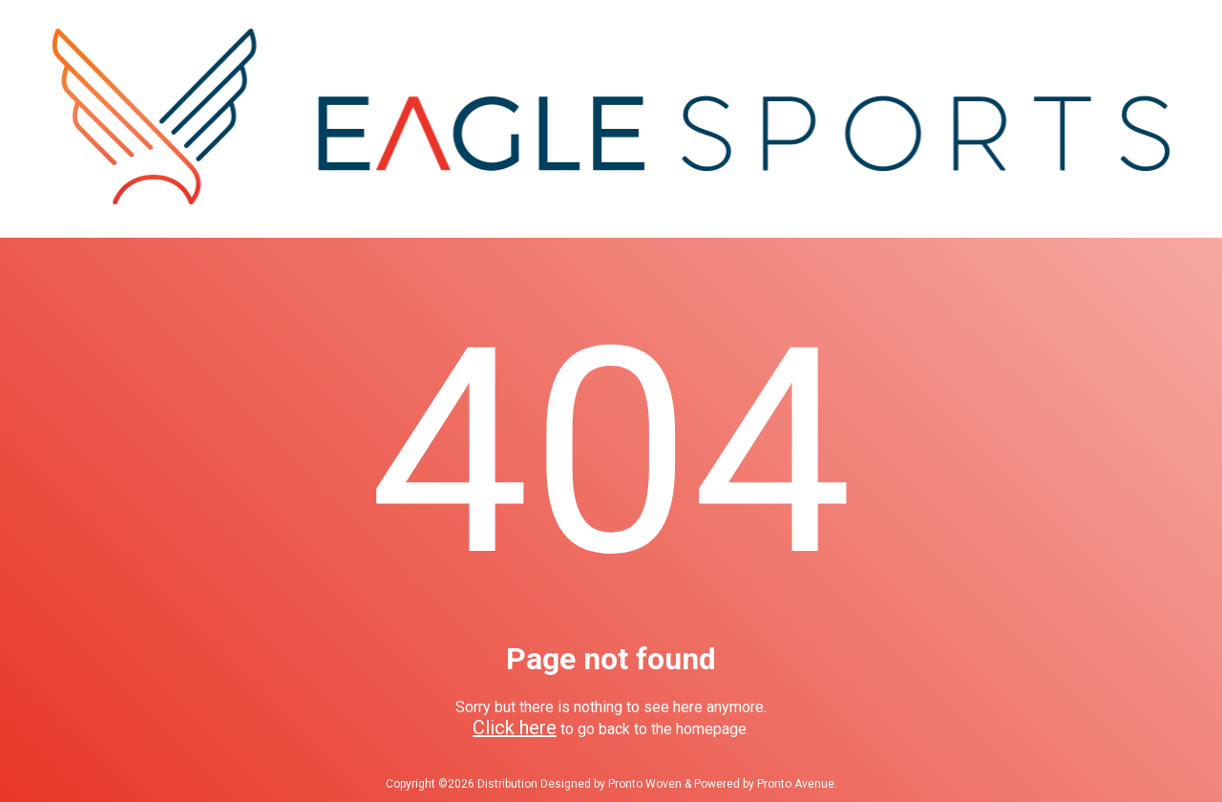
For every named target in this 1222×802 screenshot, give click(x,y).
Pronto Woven (645, 784)
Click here (515, 727)
